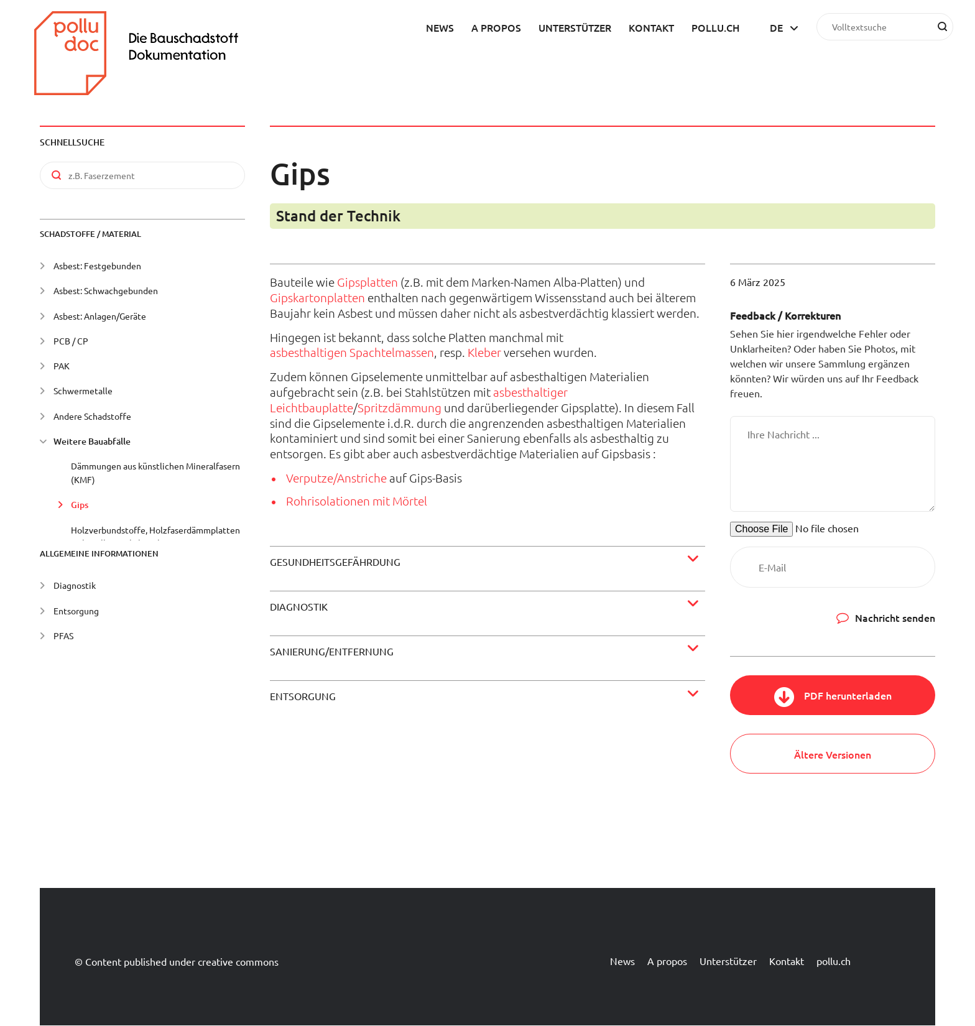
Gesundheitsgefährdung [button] (335, 561)
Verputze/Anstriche (336, 477)
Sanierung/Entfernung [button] (332, 651)
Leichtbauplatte (311, 407)
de (776, 27)
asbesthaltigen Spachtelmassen (352, 351)
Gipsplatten (367, 281)
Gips (79, 505)
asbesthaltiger (530, 391)
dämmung (414, 407)
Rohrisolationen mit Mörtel (356, 500)
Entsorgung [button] (303, 696)
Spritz (373, 407)
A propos (496, 27)
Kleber (484, 351)
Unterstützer (574, 27)
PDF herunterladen (848, 695)
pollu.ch (715, 27)
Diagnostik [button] (299, 606)
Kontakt (651, 27)
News (440, 27)
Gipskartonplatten (317, 297)
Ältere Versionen (832, 754)
